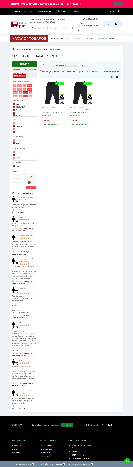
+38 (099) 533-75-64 (77, 455)
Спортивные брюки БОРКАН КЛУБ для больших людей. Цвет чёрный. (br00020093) (79, 112)
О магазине (16, 11)
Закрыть (118, 4)
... (118, 38)
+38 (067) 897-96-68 (77, 451)
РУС (109, 11)
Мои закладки (45, 453)
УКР (114, 11)
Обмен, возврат (51, 11)
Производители (16, 453)
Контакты (76, 11)
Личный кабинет (46, 445)
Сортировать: (47, 65)
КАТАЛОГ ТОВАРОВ (29, 38)
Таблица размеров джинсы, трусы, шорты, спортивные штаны (80, 71)
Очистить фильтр (30, 69)
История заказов (46, 449)
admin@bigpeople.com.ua (79, 459)
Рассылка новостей (46, 456)
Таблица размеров (59, 38)
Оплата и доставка (33, 11)
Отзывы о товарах (105, 38)
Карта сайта (15, 449)
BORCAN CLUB (19, 76)
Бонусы (65, 11)
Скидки (88, 38)
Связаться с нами (17, 445)
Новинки (76, 38)
